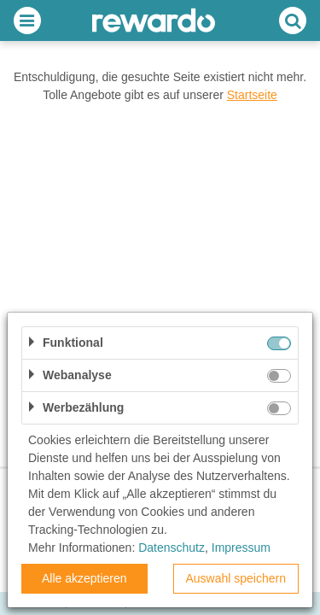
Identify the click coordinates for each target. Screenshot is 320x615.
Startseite (252, 95)
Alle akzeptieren (84, 578)
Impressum (241, 547)
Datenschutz (171, 547)
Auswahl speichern (235, 578)
